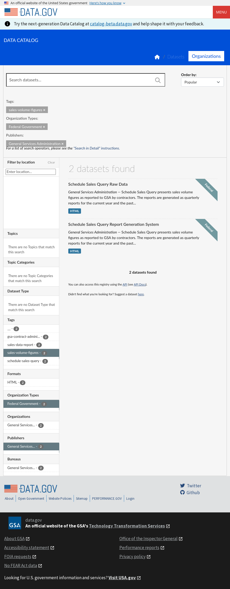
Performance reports (139, 547)
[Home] (30, 12)
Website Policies (60, 498)
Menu (221, 12)
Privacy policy (132, 556)
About (9, 498)
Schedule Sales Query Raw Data (98, 183)
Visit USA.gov (122, 578)
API (125, 284)
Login (130, 498)
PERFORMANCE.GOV (107, 498)
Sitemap (82, 498)
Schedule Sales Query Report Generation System (113, 224)
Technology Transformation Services (127, 526)
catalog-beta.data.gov (111, 24)
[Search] (158, 80)
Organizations (206, 56)
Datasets (175, 56)
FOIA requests (17, 556)
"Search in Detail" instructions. (97, 148)
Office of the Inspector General (148, 538)
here (141, 294)
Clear (51, 162)
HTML (74, 211)
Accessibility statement (26, 547)
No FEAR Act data (20, 565)
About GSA (14, 538)
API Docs (140, 284)
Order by (188, 74)
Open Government (31, 498)
